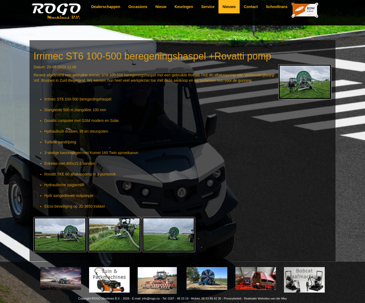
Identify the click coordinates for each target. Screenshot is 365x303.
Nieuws (229, 7)
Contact (251, 7)
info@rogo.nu (151, 298)
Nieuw (160, 7)
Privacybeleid (232, 298)
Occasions (137, 7)
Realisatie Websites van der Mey (265, 298)
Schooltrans (276, 7)
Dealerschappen (105, 7)
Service (207, 7)
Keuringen (183, 7)
